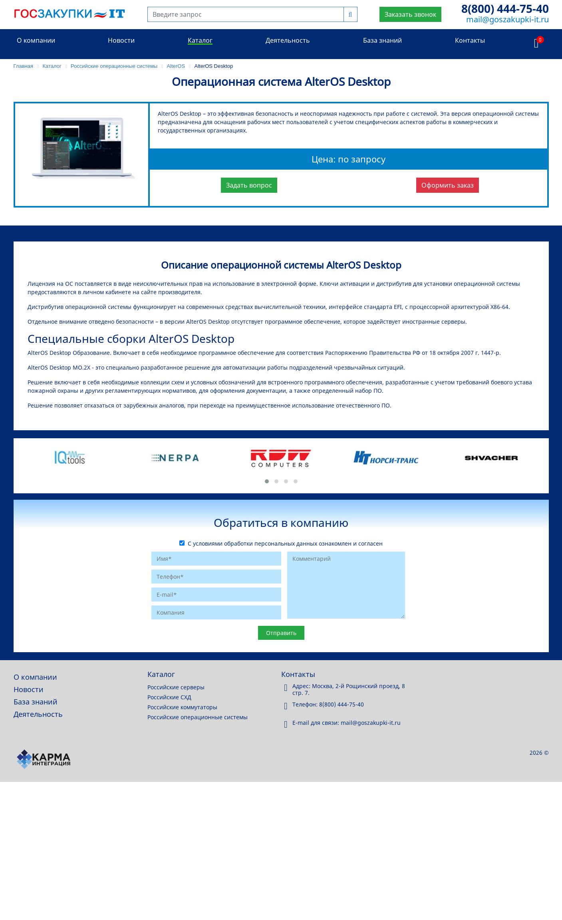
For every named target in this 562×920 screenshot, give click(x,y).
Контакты (470, 40)
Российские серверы (176, 687)
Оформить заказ (447, 185)
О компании (36, 40)
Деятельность (288, 40)
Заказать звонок (410, 14)
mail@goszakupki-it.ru (507, 19)
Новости (121, 40)
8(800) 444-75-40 (505, 8)
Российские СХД (169, 697)
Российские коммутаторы (182, 707)
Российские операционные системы (197, 717)
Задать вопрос (249, 185)
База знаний (382, 40)
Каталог (200, 40)
